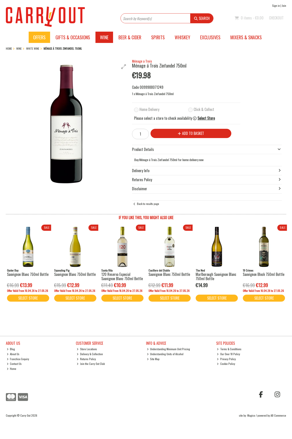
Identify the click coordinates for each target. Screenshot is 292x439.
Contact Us (14, 364)
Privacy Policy (226, 359)
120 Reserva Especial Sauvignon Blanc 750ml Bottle (122, 276)
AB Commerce (278, 415)
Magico (251, 415)
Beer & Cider (129, 37)
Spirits (158, 37)
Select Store (206, 118)
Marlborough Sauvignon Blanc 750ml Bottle (216, 276)
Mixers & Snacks (246, 37)
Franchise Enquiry (18, 359)
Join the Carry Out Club (91, 364)
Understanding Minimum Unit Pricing (168, 349)
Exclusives (210, 37)
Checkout (276, 18)
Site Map (153, 359)
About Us (13, 354)
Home (11, 369)
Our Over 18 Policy (228, 354)
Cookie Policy (226, 364)
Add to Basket (191, 133)
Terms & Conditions (229, 349)
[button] (123, 66)
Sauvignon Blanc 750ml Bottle (28, 274)
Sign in (276, 5)
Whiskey (182, 37)
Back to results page (148, 204)
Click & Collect (204, 109)
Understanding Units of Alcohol (165, 354)
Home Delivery (149, 109)
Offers (39, 37)
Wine (104, 37)
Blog (11, 349)
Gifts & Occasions (73, 37)
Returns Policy (86, 359)
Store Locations (87, 349)
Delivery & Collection (90, 354)
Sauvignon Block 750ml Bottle (263, 274)
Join (284, 5)
